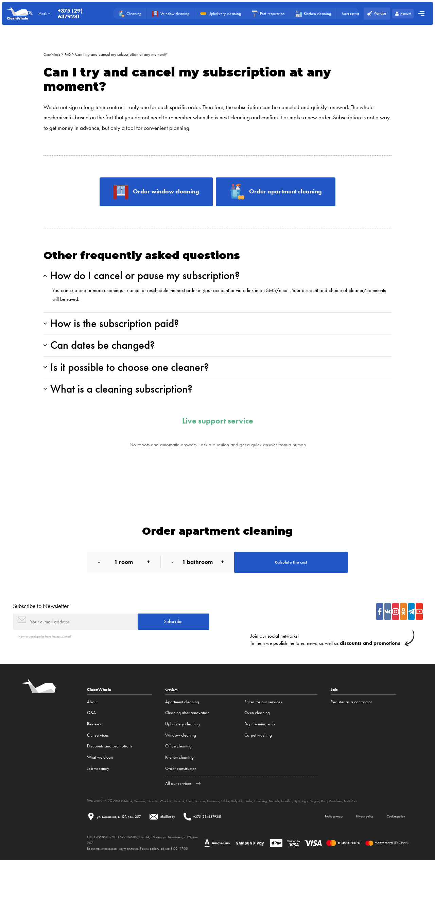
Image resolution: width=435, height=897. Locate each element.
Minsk (129, 829)
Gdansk (194, 829)
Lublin (251, 829)
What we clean (100, 786)
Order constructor (180, 797)
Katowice (236, 829)
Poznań (219, 829)
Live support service (217, 439)
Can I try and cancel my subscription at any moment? (128, 54)
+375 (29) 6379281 (76, 13)
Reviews (94, 752)
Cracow (160, 829)
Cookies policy (390, 851)
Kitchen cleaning (179, 786)
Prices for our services (263, 730)
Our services (98, 763)
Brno (376, 829)
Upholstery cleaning (182, 752)
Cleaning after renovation (187, 741)
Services (173, 718)
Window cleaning (180, 763)
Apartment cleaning (182, 730)
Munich (313, 829)
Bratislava (391, 829)
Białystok (266, 829)
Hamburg (296, 829)
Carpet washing (258, 763)
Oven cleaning (257, 741)
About (92, 730)
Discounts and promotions (109, 774)
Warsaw (143, 829)
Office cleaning (178, 774)
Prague (364, 829)
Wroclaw (177, 829)
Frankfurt (328, 829)
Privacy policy (349, 851)
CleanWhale (54, 54)
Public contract (308, 851)
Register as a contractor (351, 730)
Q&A (91, 741)
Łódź (207, 829)
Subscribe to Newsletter (41, 630)
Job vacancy (98, 797)
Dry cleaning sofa (259, 752)
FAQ (73, 54)
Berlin (281, 829)
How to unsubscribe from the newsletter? (53, 664)
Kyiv (342, 829)
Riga (352, 829)
